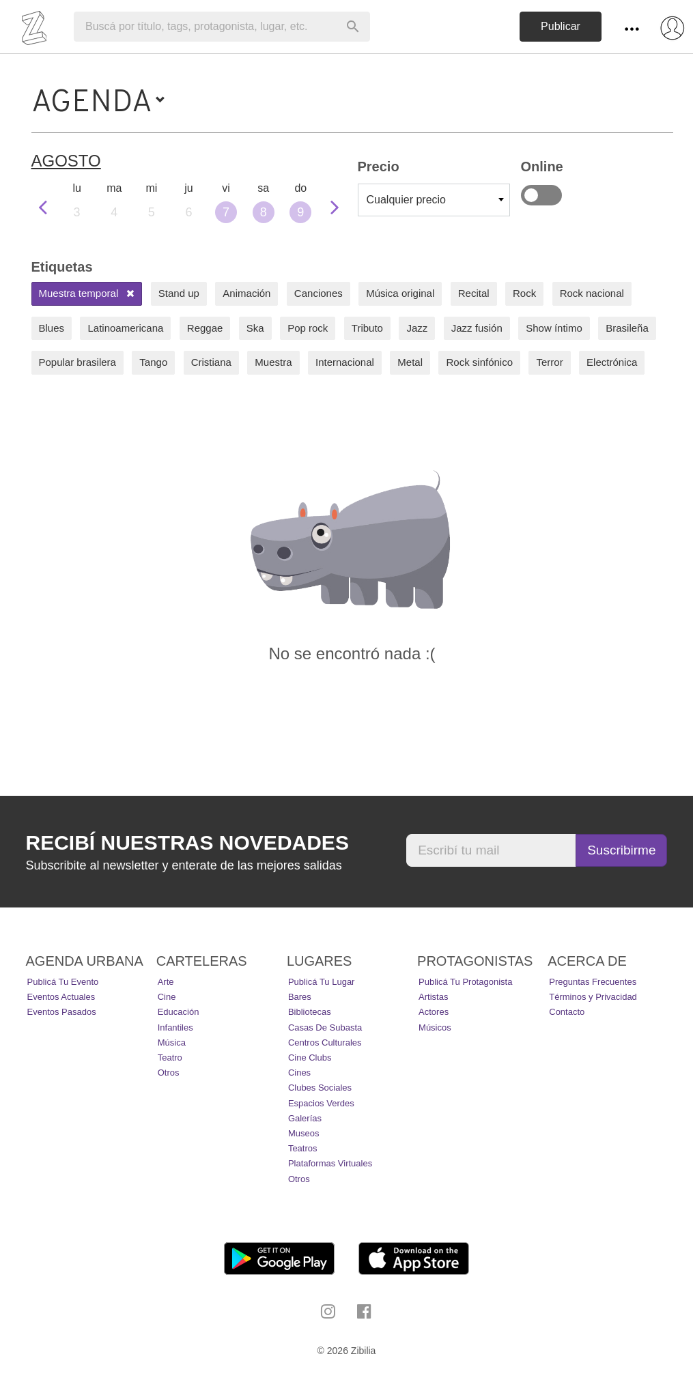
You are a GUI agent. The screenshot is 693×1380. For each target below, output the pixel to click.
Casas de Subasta (325, 1027)
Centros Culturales (325, 1042)
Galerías (305, 1118)
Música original (400, 293)
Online (541, 195)
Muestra (273, 362)
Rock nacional (592, 293)
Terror (549, 362)
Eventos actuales (61, 997)
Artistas (433, 997)
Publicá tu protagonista (465, 982)
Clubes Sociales (320, 1087)
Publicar (560, 26)
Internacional (344, 362)
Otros (169, 1072)
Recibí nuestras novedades (187, 842)
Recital (474, 293)
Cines (299, 1072)
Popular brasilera (77, 362)
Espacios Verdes (321, 1103)
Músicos (435, 1027)
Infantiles (175, 1027)
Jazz (416, 328)
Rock (524, 293)
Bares (299, 997)
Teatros (302, 1148)
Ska (255, 328)
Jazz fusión (477, 328)
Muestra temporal (87, 293)
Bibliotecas (309, 1012)
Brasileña (627, 328)
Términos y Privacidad (593, 997)
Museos (304, 1133)
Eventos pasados (61, 1012)
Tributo (367, 328)
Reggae (205, 328)
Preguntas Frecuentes (592, 982)
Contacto (566, 1012)
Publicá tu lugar (321, 982)
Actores (434, 1012)
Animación (246, 293)
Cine (167, 997)
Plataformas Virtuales (330, 1163)
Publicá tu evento (63, 982)
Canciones (318, 293)
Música (172, 1042)
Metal (410, 362)
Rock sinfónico (479, 362)
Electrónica (611, 362)
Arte (166, 982)
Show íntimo (554, 328)
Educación (178, 1012)
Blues (52, 328)
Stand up (178, 293)
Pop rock (307, 328)
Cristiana (211, 362)
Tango (153, 362)
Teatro (170, 1057)
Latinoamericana (125, 328)
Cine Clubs (310, 1057)
